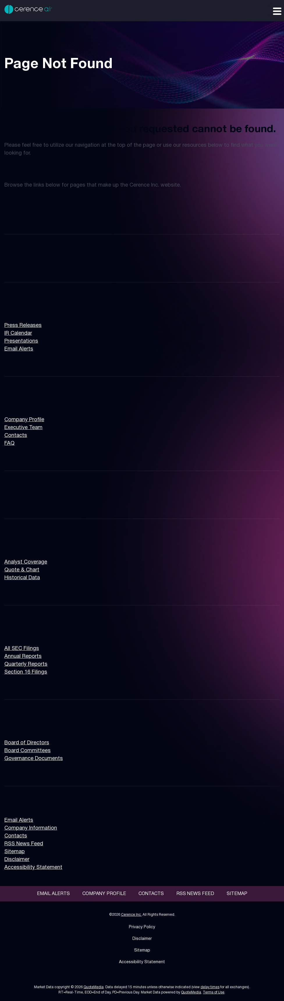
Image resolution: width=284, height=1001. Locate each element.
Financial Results (27, 492)
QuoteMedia (94, 987)
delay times (209, 987)
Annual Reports (23, 656)
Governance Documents (33, 758)
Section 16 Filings (25, 672)
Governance (20, 720)
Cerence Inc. (131, 914)
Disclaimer (16, 859)
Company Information (33, 397)
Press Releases (23, 325)
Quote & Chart (21, 570)
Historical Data (22, 577)
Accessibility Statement (33, 867)
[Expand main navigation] (276, 10)
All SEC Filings (21, 648)
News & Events (25, 303)
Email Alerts (18, 349)
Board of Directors (26, 742)
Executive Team (23, 427)
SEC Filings (19, 626)
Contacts (15, 435)
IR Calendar (18, 333)
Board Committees (27, 750)
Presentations (21, 341)
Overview (17, 207)
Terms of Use (213, 992)
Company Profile (24, 419)
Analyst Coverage (25, 562)
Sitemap (14, 851)
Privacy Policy (142, 927)
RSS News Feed (23, 843)
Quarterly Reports (25, 664)
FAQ (9, 443)
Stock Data (20, 540)
